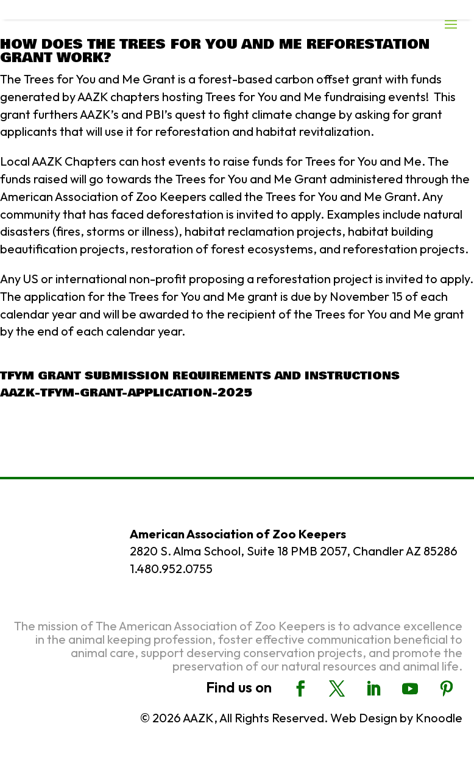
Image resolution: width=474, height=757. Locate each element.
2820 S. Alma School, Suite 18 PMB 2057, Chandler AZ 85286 (294, 550)
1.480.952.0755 (171, 568)
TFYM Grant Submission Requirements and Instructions (200, 375)
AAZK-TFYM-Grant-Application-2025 (126, 392)
